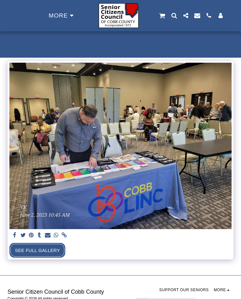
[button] (162, 15)
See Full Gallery (37, 250)
